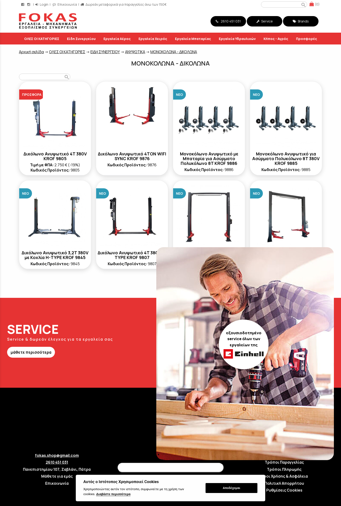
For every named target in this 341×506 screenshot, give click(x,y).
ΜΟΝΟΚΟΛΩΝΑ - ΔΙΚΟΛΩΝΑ (173, 51)
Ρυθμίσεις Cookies (284, 490)
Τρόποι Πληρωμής (284, 469)
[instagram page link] (29, 4)
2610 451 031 (228, 21)
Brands (301, 21)
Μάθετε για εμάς (57, 476)
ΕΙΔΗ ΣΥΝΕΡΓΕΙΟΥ (105, 51)
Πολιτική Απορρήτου (284, 483)
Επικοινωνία (57, 483)
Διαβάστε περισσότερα (113, 494)
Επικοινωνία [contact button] (65, 4)
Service (264, 21)
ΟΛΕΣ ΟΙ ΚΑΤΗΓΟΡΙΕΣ (67, 51)
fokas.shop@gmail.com (57, 455)
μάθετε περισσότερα (31, 352)
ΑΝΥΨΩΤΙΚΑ (135, 51)
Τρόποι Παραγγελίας (284, 462)
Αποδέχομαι (231, 488)
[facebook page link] (23, 4)
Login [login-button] (41, 4)
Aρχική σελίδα (31, 51)
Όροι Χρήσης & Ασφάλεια (284, 476)
